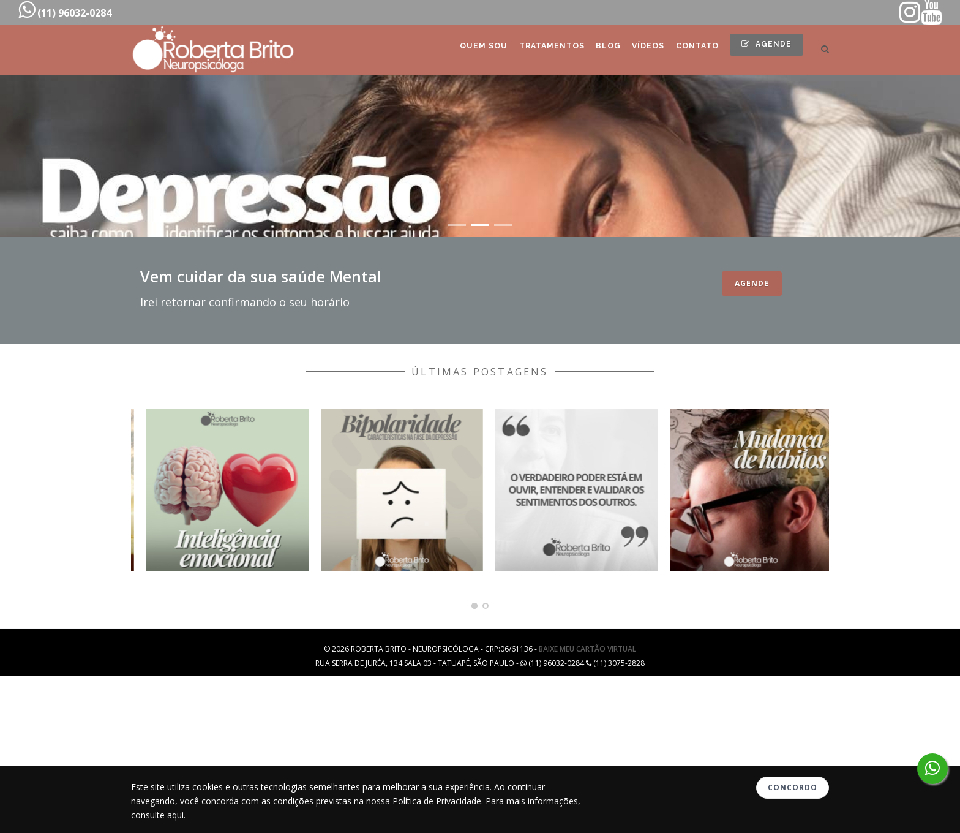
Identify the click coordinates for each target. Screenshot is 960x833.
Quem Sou (452, 50)
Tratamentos (525, 50)
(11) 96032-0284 (64, 10)
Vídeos (633, 50)
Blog (587, 50)
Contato (688, 50)
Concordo (792, 787)
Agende (763, 48)
